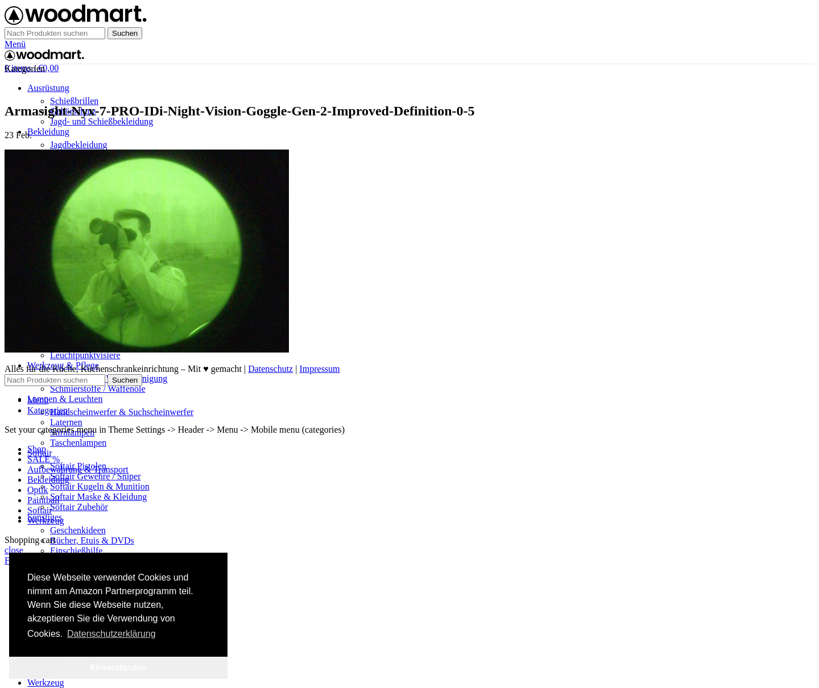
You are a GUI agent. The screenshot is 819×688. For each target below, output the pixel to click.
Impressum (319, 369)
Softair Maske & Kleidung (98, 497)
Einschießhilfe (76, 551)
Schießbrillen (74, 101)
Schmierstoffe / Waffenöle (98, 388)
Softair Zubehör (79, 507)
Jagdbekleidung (78, 145)
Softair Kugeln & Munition (100, 486)
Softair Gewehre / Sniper (95, 476)
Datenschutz (270, 369)
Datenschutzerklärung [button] (111, 634)
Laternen (66, 422)
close (14, 550)
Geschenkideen (78, 530)
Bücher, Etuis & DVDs (92, 540)
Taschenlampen (78, 442)
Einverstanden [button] (118, 667)
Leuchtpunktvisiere (85, 355)
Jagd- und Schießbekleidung (101, 121)
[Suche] (55, 33)
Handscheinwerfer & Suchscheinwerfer (121, 412)
